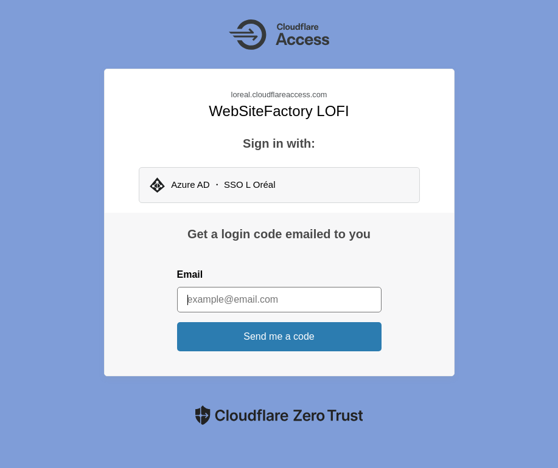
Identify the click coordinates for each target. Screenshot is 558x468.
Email (190, 274)
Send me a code (279, 336)
